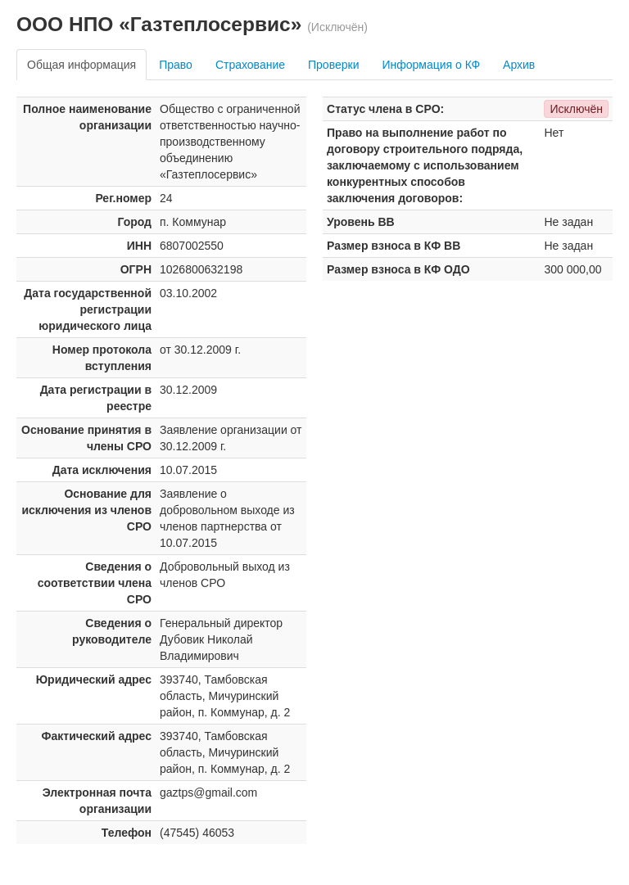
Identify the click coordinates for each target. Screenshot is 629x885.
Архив (519, 64)
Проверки (333, 64)
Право (175, 64)
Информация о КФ (431, 64)
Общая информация (81, 64)
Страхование (250, 64)
